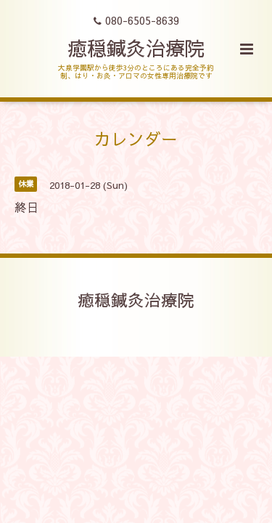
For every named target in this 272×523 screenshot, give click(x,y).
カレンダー (136, 138)
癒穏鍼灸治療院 (136, 47)
